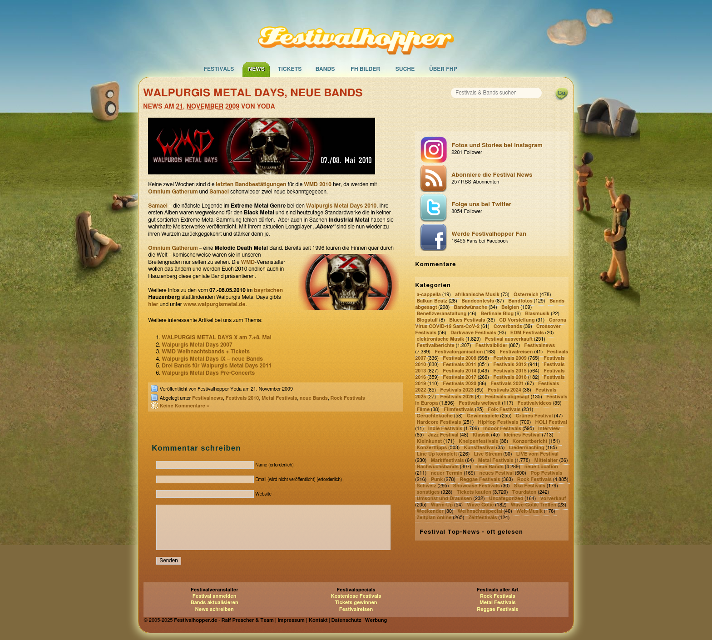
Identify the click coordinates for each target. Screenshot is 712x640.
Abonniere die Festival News (507, 179)
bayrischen (268, 290)
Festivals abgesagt (507, 396)
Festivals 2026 (457, 396)
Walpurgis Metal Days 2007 (197, 344)
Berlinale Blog (497, 313)
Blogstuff (427, 320)
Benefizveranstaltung (441, 313)
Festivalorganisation (459, 352)
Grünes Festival (534, 415)
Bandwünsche (470, 307)
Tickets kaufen (473, 492)
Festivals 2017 (459, 377)
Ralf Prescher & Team (248, 620)
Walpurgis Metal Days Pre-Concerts (208, 373)
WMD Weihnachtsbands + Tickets (206, 351)
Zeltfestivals (483, 517)
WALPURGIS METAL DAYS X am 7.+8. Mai (217, 337)
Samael (219, 191)
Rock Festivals (347, 398)
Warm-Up (442, 504)
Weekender (429, 511)
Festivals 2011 (459, 364)
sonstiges (428, 492)
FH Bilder (365, 69)
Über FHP (443, 69)
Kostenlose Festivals (356, 596)
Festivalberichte (435, 345)
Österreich (526, 294)
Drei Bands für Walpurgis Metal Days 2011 (217, 365)
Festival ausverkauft (509, 339)
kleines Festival (522, 434)
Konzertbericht (529, 441)
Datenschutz (346, 620)
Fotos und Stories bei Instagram (507, 149)
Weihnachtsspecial (480, 511)
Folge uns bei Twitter (507, 208)
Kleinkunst (429, 441)
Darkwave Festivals (473, 332)
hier (153, 304)
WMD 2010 (318, 184)
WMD (248, 262)
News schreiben (214, 609)
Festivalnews (207, 398)
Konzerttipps (431, 447)
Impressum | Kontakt (302, 620)
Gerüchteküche (434, 415)
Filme (423, 409)
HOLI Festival (551, 422)
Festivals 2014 (459, 371)
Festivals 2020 (459, 384)
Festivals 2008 (459, 358)
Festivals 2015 (510, 371)
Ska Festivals (529, 485)
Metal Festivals (279, 398)
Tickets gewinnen (356, 602)
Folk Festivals (504, 409)
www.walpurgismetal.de (214, 304)
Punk (437, 479)
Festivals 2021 (507, 384)
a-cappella (428, 294)
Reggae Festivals (480, 479)
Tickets (290, 69)
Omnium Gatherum (173, 191)
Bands (325, 69)
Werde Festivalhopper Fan (507, 238)
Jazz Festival (443, 434)
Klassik (481, 434)
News (256, 69)
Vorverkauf (553, 498)
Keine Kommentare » (184, 405)
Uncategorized (506, 498)
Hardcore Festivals (438, 422)
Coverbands (508, 326)
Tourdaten (524, 492)
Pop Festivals (546, 473)
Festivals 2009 (510, 358)
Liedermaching (526, 447)
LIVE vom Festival (537, 453)
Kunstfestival (479, 447)
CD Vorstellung (516, 320)
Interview (549, 428)
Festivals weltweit (479, 403)
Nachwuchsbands (437, 466)
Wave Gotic (480, 504)
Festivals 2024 (504, 390)
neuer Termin (447, 473)
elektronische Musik (440, 339)
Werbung (376, 620)
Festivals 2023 (457, 390)
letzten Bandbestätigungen (251, 184)
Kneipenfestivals (478, 441)
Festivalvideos (535, 403)
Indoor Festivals (502, 428)
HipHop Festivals (498, 422)
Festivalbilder (491, 345)
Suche (405, 69)
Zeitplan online (433, 517)
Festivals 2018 (510, 377)
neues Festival (497, 473)
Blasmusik (537, 313)
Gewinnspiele (483, 415)
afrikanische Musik (477, 294)
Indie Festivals (445, 428)
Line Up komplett (436, 453)
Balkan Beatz (431, 300)
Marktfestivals (447, 460)
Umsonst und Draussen (444, 498)
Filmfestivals (459, 409)
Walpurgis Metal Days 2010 (341, 205)
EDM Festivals (527, 332)
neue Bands (314, 398)
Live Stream (488, 453)
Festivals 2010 (242, 398)
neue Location (541, 466)
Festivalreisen (516, 352)
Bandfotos (520, 300)
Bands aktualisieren (214, 602)
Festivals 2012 (510, 364)
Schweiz (426, 485)
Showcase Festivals (476, 485)
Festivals (218, 69)
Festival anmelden (215, 596)
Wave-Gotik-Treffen (533, 504)
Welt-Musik (529, 511)
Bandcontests (477, 300)
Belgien (510, 307)
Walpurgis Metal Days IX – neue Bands (212, 359)
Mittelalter (546, 460)
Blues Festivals (467, 320)
